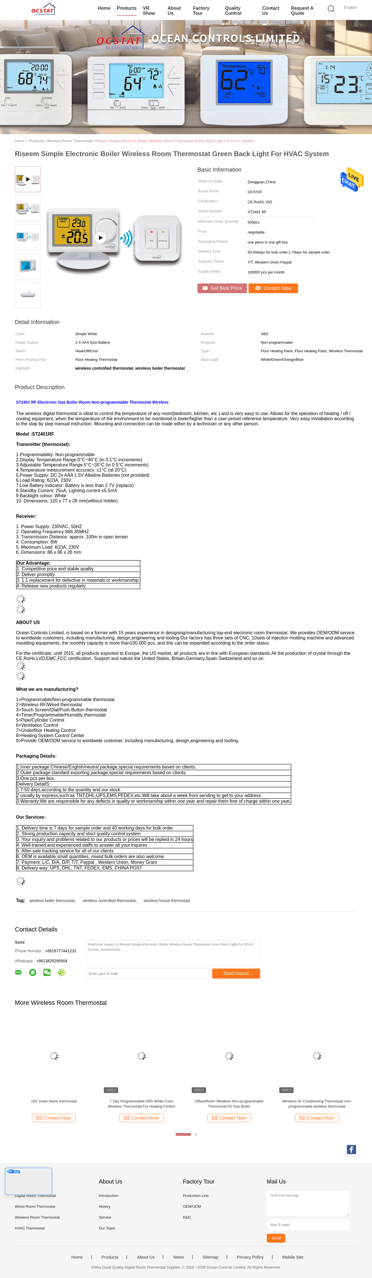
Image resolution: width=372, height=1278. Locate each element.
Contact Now (273, 288)
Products (126, 8)
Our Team (107, 1228)
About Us (174, 11)
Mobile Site (293, 1257)
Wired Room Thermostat (35, 1206)
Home (104, 8)
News (178, 1257)
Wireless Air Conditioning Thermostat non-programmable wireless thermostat (316, 1103)
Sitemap (210, 1257)
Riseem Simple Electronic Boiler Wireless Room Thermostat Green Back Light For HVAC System (174, 141)
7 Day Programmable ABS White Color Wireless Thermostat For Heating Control (141, 1103)
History (104, 1206)
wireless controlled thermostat (109, 900)
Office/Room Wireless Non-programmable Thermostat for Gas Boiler (229, 1103)
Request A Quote (302, 11)
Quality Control (233, 11)
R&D (187, 1217)
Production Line (196, 1196)
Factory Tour (201, 11)
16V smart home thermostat (53, 1101)
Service (105, 1217)
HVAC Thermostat (30, 1228)
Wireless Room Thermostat (37, 1217)
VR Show (149, 11)
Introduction (108, 1196)
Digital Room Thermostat (35, 1196)
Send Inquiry (236, 973)
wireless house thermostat (167, 900)
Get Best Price (222, 288)
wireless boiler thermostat (52, 900)
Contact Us (270, 11)
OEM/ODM (192, 1206)
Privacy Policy (250, 1257)
